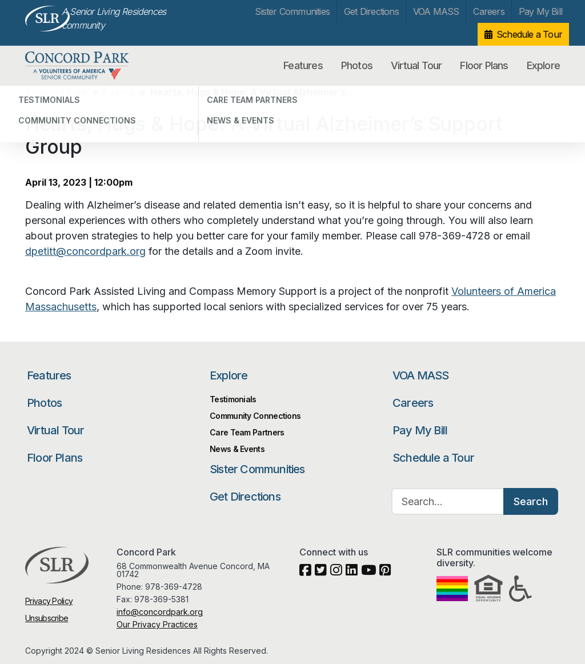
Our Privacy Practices (157, 624)
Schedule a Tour (529, 34)
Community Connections (255, 416)
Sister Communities (292, 11)
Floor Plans (484, 65)
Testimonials (233, 399)
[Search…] (447, 501)
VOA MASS (436, 11)
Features (303, 65)
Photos (356, 65)
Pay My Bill (540, 11)
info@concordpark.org (160, 612)
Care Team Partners (247, 432)
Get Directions (371, 11)
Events (119, 92)
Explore (543, 65)
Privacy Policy (49, 601)
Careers (488, 11)
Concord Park (84, 66)
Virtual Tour (416, 65)
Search (531, 501)
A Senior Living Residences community (114, 18)
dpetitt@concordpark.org (85, 251)
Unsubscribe (46, 618)
